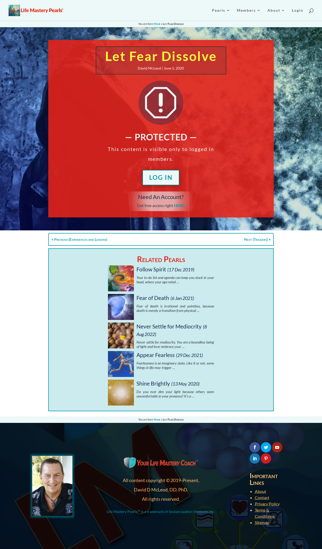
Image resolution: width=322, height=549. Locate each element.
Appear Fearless (155, 355)
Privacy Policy (267, 503)
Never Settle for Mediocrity (169, 326)
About (260, 491)
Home (157, 23)
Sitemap (262, 522)
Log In (161, 177)
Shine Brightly (153, 383)
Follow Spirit (151, 269)
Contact (262, 497)
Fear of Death (152, 297)
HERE (179, 205)
